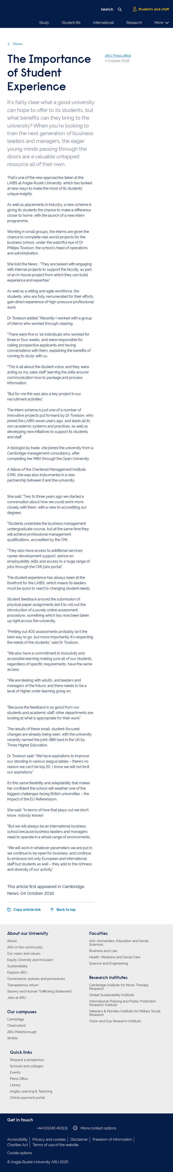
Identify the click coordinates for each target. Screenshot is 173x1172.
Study (44, 22)
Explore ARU (17, 972)
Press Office (19, 1079)
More (162, 22)
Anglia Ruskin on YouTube (30, 1128)
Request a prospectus (27, 1060)
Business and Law (103, 951)
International (103, 22)
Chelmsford (16, 1026)
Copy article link (24, 910)
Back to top (63, 910)
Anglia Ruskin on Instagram (17, 1128)
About (12, 941)
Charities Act (17, 1145)
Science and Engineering (108, 963)
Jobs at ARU (16, 998)
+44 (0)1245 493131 (52, 1128)
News (14, 44)
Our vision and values (23, 954)
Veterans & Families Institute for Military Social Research (124, 1013)
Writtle (12, 1038)
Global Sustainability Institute (111, 995)
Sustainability (17, 966)
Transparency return (23, 985)
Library (15, 1085)
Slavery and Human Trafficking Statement (39, 991)
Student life (71, 22)
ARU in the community (25, 947)
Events (15, 1072)
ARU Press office (118, 56)
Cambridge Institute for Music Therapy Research (119, 987)
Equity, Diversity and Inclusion (30, 960)
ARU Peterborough (22, 1032)
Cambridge (15, 1019)
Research (134, 22)
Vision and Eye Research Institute (115, 1021)
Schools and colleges (26, 1066)
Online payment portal (27, 1098)
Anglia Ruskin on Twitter (24, 1128)
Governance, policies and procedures (36, 979)
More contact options (94, 1128)
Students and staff (150, 9)
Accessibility (17, 1139)
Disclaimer (79, 1139)
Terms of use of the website (55, 1145)
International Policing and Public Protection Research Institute (122, 1003)
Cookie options (19, 1153)
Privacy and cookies (49, 1139)
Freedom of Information (112, 1139)
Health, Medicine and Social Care (114, 957)
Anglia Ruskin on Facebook (10, 1128)
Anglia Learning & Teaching (31, 1091)
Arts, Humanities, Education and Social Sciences (118, 943)
